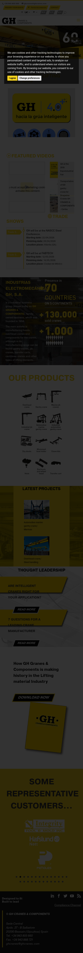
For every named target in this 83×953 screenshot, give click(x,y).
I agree (12, 78)
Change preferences (30, 78)
